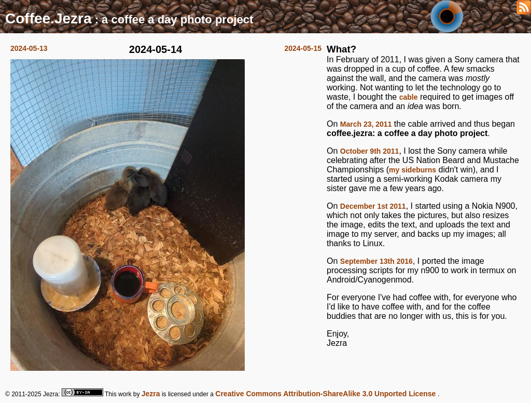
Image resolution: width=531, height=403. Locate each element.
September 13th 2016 (376, 261)
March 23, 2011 (366, 124)
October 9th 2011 (369, 151)
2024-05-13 (29, 48)
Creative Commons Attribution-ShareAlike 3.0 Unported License (326, 393)
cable (408, 97)
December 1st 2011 (373, 206)
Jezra (151, 393)
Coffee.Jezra (48, 18)
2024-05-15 (303, 48)
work (124, 394)
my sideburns (412, 170)
